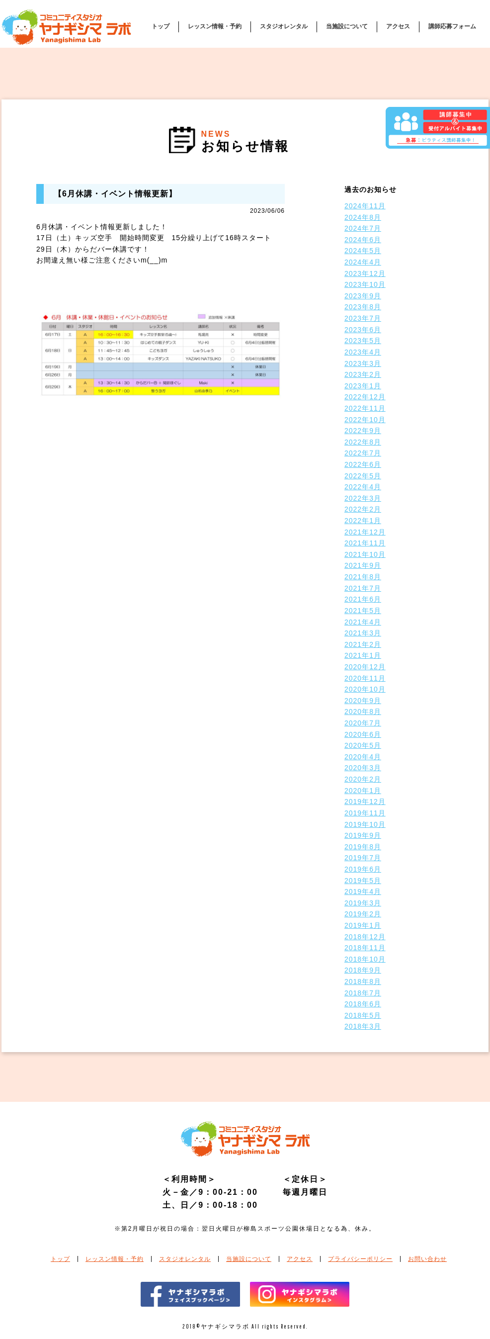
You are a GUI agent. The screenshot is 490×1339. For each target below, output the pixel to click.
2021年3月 (362, 633)
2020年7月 (362, 723)
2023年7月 (362, 318)
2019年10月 (365, 824)
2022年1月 (362, 521)
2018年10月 (365, 959)
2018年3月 (362, 1026)
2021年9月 (362, 565)
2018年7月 (362, 993)
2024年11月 (365, 206)
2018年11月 (365, 948)
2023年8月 (362, 307)
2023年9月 (362, 296)
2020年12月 (365, 667)
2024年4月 (362, 262)
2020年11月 (365, 678)
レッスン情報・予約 (215, 26)
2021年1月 (362, 655)
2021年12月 (365, 532)
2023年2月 (362, 374)
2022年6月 (362, 464)
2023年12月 (365, 273)
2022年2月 (362, 509)
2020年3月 (362, 768)
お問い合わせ (427, 1259)
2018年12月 (365, 937)
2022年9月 (362, 431)
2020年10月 (365, 689)
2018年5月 (362, 1015)
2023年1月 (362, 386)
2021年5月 (362, 611)
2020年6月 (362, 734)
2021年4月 (362, 622)
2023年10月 (365, 284)
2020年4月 (362, 757)
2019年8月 (362, 847)
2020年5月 (362, 745)
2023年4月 (362, 352)
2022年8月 (362, 442)
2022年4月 (362, 487)
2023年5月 (362, 341)
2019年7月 (362, 858)
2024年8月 (362, 217)
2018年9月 (362, 970)
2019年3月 (362, 903)
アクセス (398, 26)
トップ (160, 26)
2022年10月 (365, 420)
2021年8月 (362, 577)
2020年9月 (362, 701)
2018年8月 (362, 981)
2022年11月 (365, 408)
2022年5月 (362, 476)
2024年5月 (362, 251)
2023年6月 (362, 330)
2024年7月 (362, 228)
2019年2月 (362, 914)
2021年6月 (362, 599)
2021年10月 (365, 554)
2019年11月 (365, 813)
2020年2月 (362, 779)
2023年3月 (362, 363)
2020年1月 (362, 791)
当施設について (347, 26)
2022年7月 (362, 453)
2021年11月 (365, 543)
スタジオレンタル (284, 26)
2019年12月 (365, 801)
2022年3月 (362, 498)
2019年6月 (362, 869)
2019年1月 (362, 925)
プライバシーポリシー (360, 1259)
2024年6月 (362, 240)
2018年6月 (362, 1004)
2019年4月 (362, 891)
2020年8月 (362, 711)
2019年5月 (362, 881)
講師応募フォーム (452, 26)
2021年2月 (362, 644)
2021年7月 (362, 588)
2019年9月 (362, 835)
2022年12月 (365, 397)
